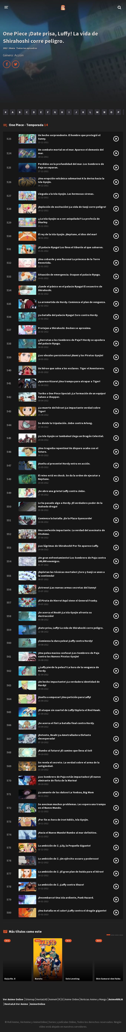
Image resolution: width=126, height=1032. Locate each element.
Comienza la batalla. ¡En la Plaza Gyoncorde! (65, 518)
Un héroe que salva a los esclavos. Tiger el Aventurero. (71, 368)
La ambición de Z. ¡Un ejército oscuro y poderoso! (68, 858)
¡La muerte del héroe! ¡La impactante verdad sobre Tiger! (69, 409)
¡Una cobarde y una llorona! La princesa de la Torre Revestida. (69, 260)
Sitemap (30, 999)
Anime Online (72, 999)
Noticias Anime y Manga (94, 999)
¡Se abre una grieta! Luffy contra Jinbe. (61, 491)
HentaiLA (9, 1004)
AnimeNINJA (116, 999)
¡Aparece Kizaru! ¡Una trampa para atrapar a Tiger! (69, 381)
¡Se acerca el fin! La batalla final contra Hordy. (66, 723)
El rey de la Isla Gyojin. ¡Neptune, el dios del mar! (67, 234)
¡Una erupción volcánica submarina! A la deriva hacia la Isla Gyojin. (71, 180)
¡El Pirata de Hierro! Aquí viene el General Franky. (67, 600)
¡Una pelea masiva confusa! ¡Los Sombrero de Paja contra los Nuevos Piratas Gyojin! (68, 654)
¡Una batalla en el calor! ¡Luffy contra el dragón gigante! (72, 910)
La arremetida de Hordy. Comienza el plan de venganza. (72, 302)
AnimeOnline (37, 1004)
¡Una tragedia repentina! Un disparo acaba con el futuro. (68, 449)
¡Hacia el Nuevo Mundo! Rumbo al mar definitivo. (67, 832)
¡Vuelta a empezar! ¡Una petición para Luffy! (64, 697)
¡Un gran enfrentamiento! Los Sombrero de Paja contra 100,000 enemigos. (72, 559)
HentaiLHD (41, 999)
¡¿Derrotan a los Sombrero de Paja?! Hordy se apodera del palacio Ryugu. (71, 341)
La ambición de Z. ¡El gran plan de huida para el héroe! (71, 871)
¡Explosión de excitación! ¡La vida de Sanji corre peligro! (72, 206)
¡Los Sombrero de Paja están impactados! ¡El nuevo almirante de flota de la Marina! (69, 778)
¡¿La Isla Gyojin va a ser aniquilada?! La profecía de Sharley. (69, 220)
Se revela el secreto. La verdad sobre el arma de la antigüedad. (68, 764)
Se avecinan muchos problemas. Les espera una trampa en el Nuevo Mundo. (72, 806)
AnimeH (53, 999)
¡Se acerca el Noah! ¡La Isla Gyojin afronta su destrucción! (65, 614)
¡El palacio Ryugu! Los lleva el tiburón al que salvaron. (70, 247)
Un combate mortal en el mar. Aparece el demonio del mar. (71, 151)
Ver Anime (22, 1004)
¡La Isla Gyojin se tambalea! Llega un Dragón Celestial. (71, 436)
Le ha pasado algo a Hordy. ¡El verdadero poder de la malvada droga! (70, 504)
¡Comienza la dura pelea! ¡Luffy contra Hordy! (65, 641)
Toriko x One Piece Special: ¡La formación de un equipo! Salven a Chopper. (72, 395)
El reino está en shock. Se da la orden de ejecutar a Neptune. (69, 477)
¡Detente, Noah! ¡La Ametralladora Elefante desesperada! (64, 736)
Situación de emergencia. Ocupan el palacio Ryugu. (69, 274)
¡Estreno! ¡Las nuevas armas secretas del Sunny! (67, 587)
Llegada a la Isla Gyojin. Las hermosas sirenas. (66, 193)
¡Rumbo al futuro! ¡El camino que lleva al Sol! (65, 750)
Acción (19, 55)
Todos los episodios (26, 48)
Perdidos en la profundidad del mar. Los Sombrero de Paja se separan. (71, 165)
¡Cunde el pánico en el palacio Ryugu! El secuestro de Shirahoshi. (70, 288)
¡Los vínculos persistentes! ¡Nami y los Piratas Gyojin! (70, 355)
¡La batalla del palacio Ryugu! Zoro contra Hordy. (68, 315)
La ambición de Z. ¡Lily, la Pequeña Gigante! (64, 845)
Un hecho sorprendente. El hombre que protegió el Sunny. (69, 136)
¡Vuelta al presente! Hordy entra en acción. (64, 463)
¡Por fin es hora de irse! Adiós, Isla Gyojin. (63, 819)
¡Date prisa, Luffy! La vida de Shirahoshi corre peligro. (70, 628)
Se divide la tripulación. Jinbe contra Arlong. (65, 423)
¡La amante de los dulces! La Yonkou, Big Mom (66, 792)
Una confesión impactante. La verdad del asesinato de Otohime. (71, 532)
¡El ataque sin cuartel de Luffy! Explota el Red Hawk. (69, 710)
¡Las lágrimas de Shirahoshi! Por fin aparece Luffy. (68, 545)
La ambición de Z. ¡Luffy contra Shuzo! (61, 884)
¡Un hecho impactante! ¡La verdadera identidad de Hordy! (69, 683)
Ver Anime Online (13, 999)
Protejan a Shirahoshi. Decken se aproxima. (64, 328)
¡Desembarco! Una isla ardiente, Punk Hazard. (66, 897)
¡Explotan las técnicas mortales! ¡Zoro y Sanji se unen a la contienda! (71, 573)
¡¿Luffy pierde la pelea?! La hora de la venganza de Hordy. (68, 669)
